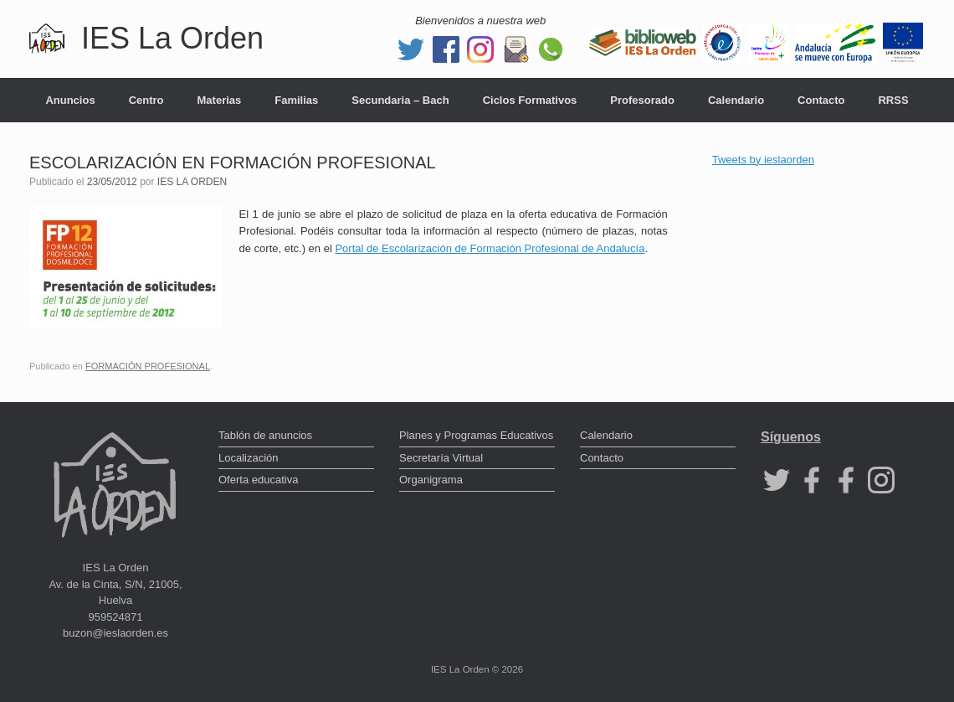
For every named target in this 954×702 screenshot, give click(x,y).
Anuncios (70, 100)
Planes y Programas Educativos (476, 435)
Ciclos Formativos (530, 100)
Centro (146, 100)
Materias (219, 100)
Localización (248, 458)
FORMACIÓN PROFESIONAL (147, 366)
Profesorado (642, 100)
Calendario (736, 100)
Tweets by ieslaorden (763, 159)
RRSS (893, 100)
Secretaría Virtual (441, 458)
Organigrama (431, 479)
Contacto (821, 100)
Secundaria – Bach (400, 100)
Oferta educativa (258, 479)
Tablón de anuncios (265, 435)
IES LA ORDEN (192, 182)
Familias (296, 100)
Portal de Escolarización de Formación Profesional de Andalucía (489, 248)
